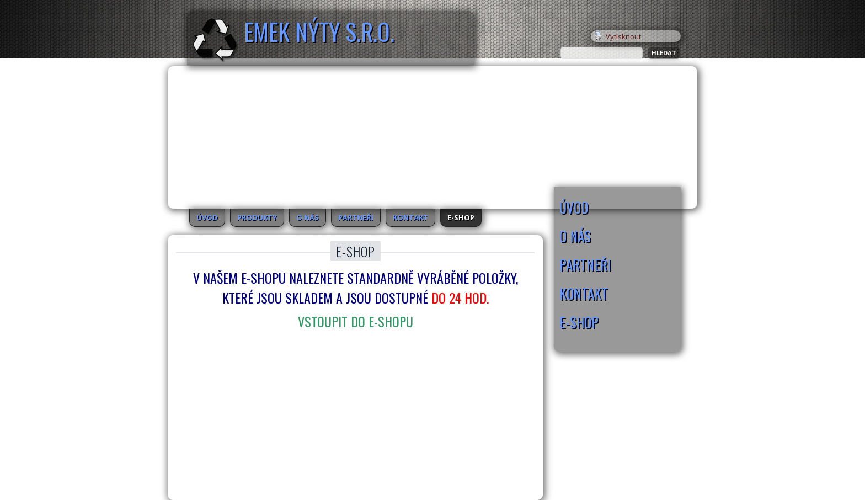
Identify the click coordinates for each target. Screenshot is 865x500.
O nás (307, 217)
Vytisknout (618, 36)
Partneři (355, 217)
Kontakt (410, 217)
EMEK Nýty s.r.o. (319, 31)
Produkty (257, 217)
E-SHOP (460, 217)
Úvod (207, 217)
